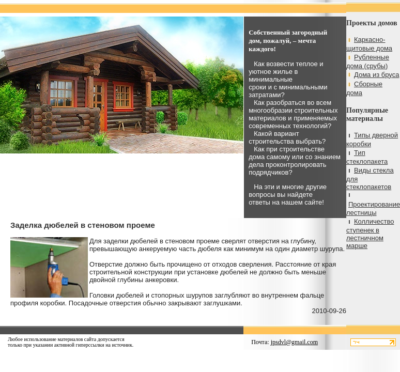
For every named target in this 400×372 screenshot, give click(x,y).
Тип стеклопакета (367, 157)
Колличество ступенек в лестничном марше (370, 234)
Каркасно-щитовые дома (369, 44)
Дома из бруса (376, 75)
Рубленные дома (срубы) (367, 61)
